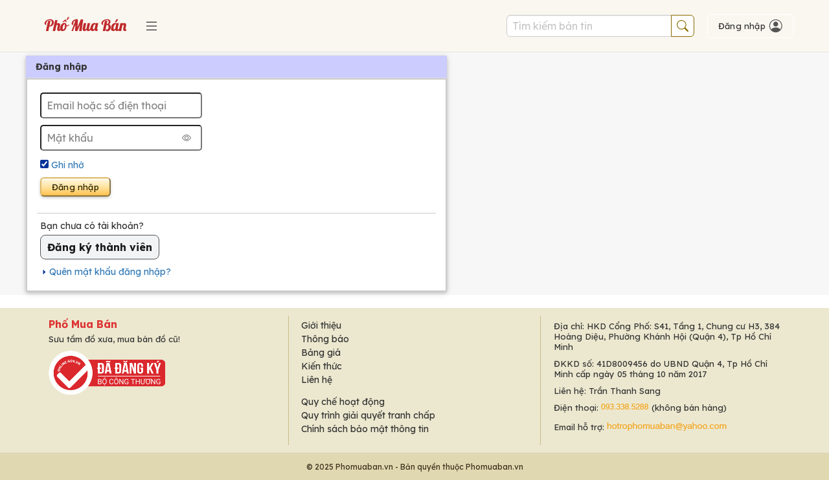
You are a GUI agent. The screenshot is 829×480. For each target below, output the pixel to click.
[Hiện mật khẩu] (186, 138)
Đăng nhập (75, 187)
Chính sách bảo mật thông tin (365, 429)
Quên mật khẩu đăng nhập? (110, 272)
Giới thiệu (321, 325)
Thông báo (325, 339)
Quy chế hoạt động (343, 402)
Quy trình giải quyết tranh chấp (368, 415)
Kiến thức (321, 366)
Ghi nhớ (67, 165)
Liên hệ (316, 380)
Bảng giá (321, 352)
